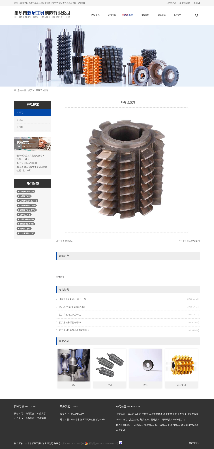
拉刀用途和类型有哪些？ (129, 322)
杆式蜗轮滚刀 (193, 240)
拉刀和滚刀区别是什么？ (129, 314)
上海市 (180, 414)
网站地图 (186, 3)
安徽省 (195, 414)
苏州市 (173, 414)
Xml (198, 3)
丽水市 (131, 414)
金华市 (152, 414)
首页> (31, 90)
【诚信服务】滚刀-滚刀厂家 (129, 299)
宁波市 (145, 414)
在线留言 (161, 14)
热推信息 (172, 3)
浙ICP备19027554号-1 (73, 443)
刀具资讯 (145, 14)
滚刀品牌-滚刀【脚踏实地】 (129, 307)
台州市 (138, 414)
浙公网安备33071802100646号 (103, 443)
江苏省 (159, 414)
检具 (20, 127)
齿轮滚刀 (69, 240)
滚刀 (46, 90)
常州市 (166, 414)
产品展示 (128, 14)
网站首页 (95, 14)
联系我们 (178, 14)
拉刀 (20, 120)
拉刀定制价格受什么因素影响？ (129, 330)
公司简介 (112, 14)
